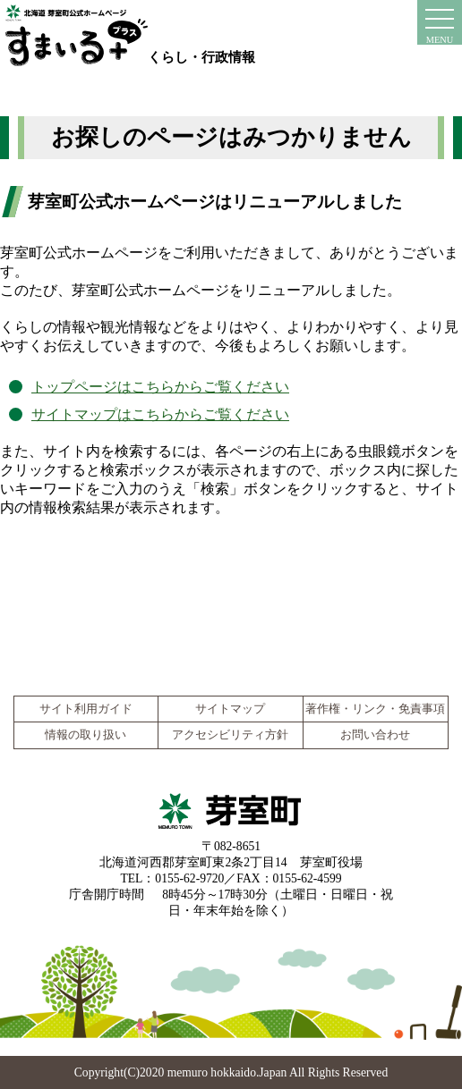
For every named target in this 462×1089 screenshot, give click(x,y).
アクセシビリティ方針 (230, 735)
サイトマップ (230, 709)
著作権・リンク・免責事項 (375, 709)
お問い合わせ (375, 735)
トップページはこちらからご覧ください (160, 386)
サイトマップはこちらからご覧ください (160, 414)
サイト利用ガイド (86, 709)
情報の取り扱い (85, 735)
